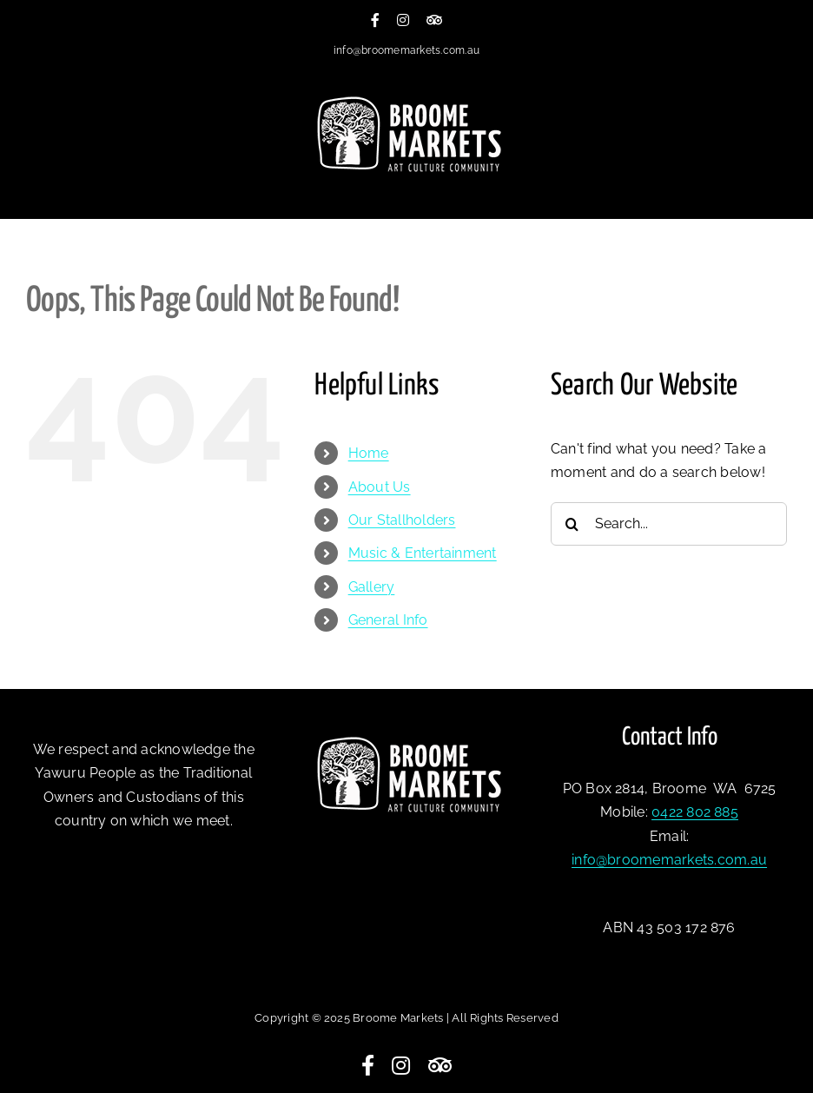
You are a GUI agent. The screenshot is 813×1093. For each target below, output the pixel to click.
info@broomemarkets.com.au (406, 50)
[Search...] (669, 524)
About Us (379, 487)
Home (368, 453)
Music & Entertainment (422, 553)
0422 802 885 (694, 812)
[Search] (572, 524)
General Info (388, 620)
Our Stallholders (402, 520)
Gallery (371, 587)
